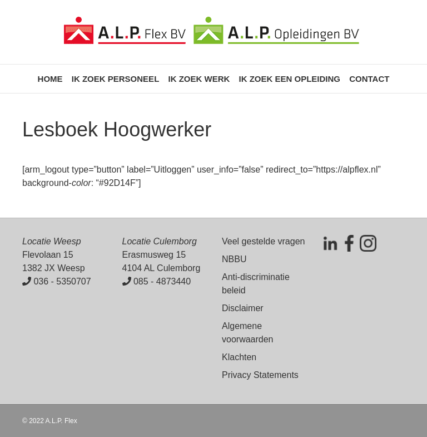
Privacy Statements (260, 375)
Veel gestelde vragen (263, 241)
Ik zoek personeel (116, 79)
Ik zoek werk (199, 79)
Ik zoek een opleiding (289, 79)
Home (50, 79)
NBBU (234, 259)
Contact (369, 79)
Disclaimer (243, 308)
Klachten (239, 357)
